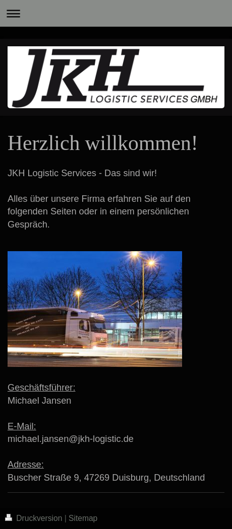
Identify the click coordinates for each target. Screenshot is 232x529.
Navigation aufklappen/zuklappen (116, 13)
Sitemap (83, 518)
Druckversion (35, 518)
